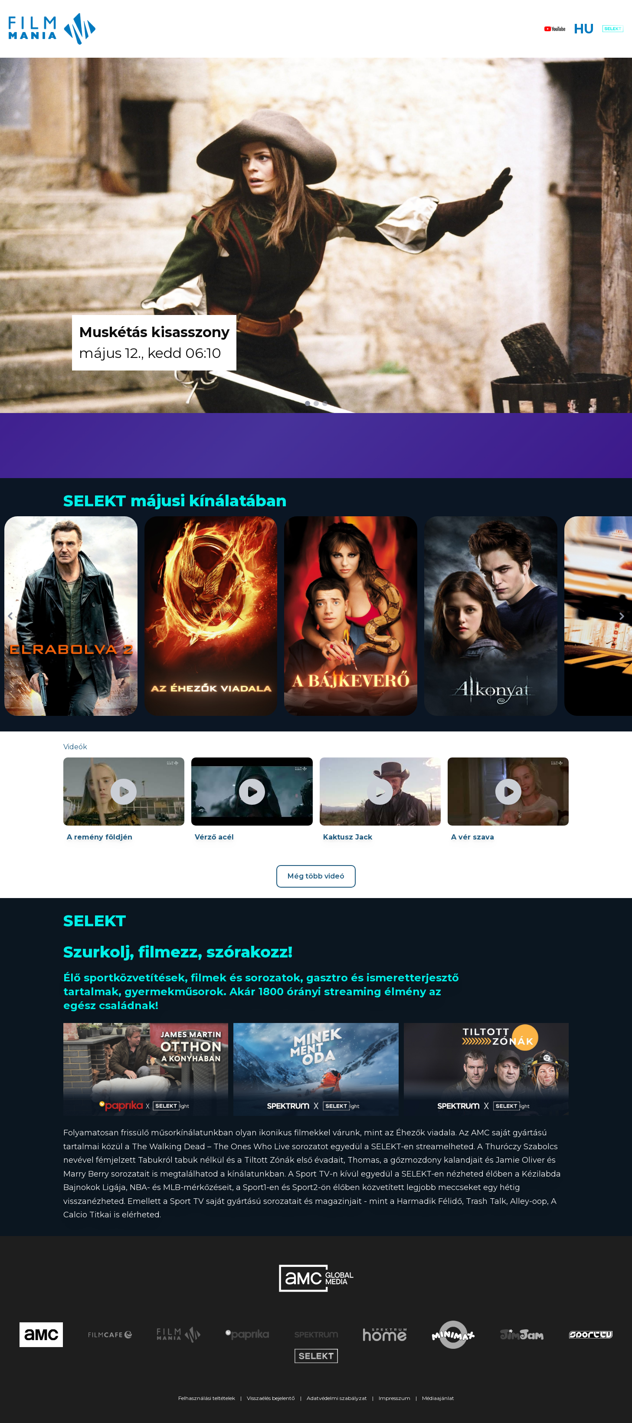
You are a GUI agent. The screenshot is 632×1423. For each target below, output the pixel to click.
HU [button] (584, 29)
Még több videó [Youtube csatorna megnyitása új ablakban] (316, 876)
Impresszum (394, 1398)
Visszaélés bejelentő (271, 1398)
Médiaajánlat (438, 1398)
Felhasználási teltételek (206, 1398)
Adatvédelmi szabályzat (337, 1398)
